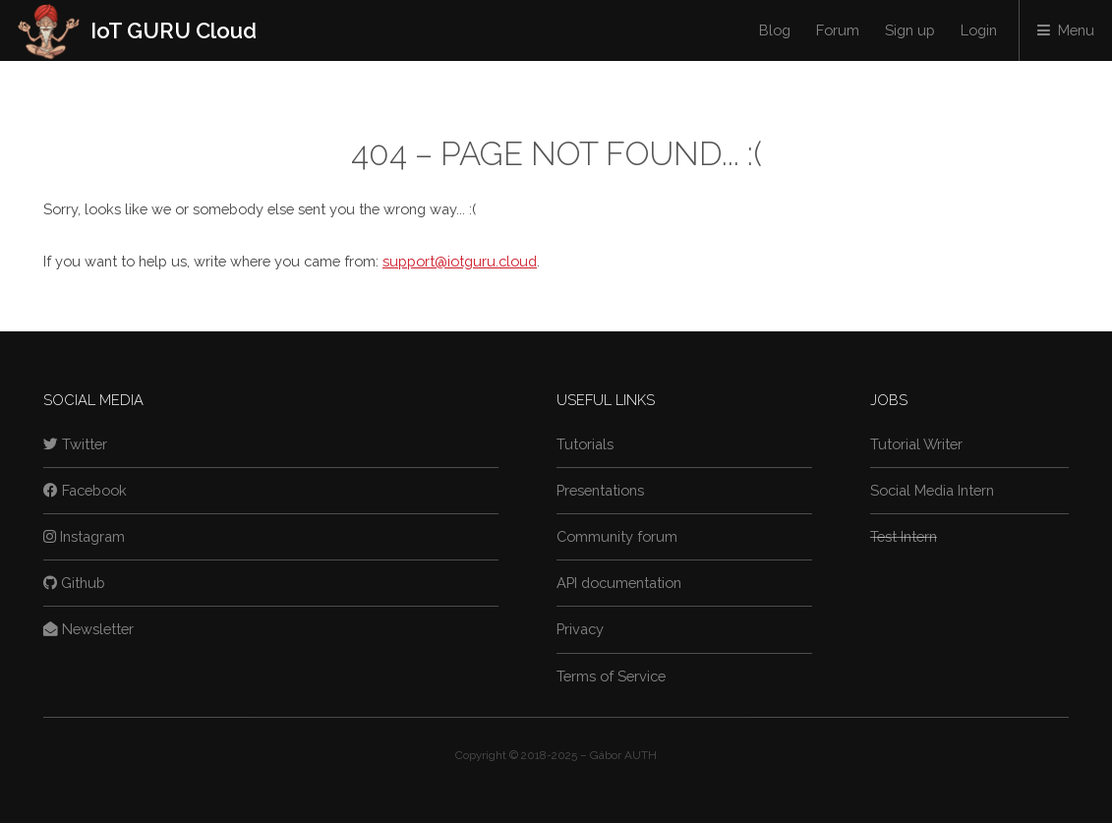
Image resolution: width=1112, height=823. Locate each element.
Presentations (600, 490)
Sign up (910, 30)
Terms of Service (611, 676)
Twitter (75, 444)
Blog (774, 30)
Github (74, 582)
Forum (837, 30)
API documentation (618, 582)
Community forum (616, 536)
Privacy (580, 628)
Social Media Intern (932, 490)
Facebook (85, 490)
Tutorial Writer (916, 444)
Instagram (84, 536)
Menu (1076, 30)
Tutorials (585, 444)
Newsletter (88, 628)
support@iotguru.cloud (459, 261)
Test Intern (903, 536)
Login (979, 30)
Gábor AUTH (623, 755)
